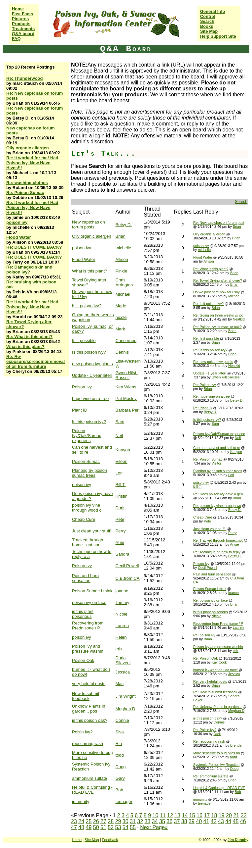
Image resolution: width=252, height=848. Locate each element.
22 (244, 815)
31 (133, 821)
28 (111, 821)
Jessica (123, 672)
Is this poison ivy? (89, 352)
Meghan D (125, 708)
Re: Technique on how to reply (217, 552)
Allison (122, 259)
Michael (123, 294)
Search (207, 21)
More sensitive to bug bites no (216, 753)
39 (192, 821)
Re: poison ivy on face (210, 600)
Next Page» (154, 827)
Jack (217, 734)
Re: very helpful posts (210, 681)
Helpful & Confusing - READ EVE (92, 790)
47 (74, 827)
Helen (121, 637)
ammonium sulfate (89, 778)
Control (207, 16)
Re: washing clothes (27, 182)
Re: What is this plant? (29, 336)
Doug (121, 766)
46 (243, 821)
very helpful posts (88, 683)
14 (185, 815)
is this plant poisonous (82, 614)
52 (111, 827)
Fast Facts (22, 13)
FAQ (16, 38)
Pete (120, 519)
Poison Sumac (86, 461)
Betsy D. (124, 224)
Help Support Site (218, 36)
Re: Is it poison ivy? (208, 304)
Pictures (20, 18)
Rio (119, 743)
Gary (120, 778)
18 (214, 815)
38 (184, 821)
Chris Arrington (124, 282)
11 (163, 815)
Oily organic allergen (27, 147)
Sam (120, 421)
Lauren (122, 625)
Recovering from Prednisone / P (87, 625)
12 (170, 815)
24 (81, 821)
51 (103, 827)
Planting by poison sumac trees (89, 473)
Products (21, 23)
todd (120, 755)
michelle (123, 247)
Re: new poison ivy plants (213, 362)
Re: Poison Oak (205, 658)
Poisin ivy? (82, 731)
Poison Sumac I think (92, 590)
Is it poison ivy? (86, 305)
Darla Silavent (123, 660)
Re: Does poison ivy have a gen (218, 494)
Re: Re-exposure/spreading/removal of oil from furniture (35, 361)
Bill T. (121, 484)
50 (96, 827)
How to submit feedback (85, 696)
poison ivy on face (89, 602)
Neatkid (239, 319)
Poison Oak (83, 660)
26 (96, 821)
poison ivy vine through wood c (86, 508)
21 (236, 815)
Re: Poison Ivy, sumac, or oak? (217, 327)
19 (222, 815)
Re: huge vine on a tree (211, 396)
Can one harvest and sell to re (216, 448)
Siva (120, 731)
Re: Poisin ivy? (204, 730)
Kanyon (123, 449)
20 (229, 815)
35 (162, 821)
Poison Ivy (82, 386)
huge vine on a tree (90, 398)
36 (169, 821)
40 (199, 821)
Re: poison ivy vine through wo (217, 506)
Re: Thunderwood (24, 78)
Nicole (121, 614)
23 (74, 821)
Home (18, 8)
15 (192, 815)
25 (89, 821)
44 (228, 821)
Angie (234, 544)
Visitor (216, 463)
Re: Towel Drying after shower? (217, 280)
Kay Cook (219, 662)
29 (118, 821)
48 (81, 827)
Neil (119, 435)
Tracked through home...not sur (87, 542)
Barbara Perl (128, 410)
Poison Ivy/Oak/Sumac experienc (86, 435)
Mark (120, 328)
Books (206, 26)
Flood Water (18, 237)
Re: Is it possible (206, 338)
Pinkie (121, 271)
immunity (80, 801)
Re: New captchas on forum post (218, 222)
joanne (122, 590)
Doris (121, 507)
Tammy (122, 602)
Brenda (235, 745)
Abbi (120, 542)
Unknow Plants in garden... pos (88, 709)
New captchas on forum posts (88, 224)
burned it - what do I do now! (215, 670)
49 (89, 827)
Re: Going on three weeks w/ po (218, 315)
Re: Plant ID (202, 408)
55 (133, 827)
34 (155, 821)
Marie (121, 305)
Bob (119, 789)
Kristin (121, 496)
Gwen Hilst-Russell (127, 375)
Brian (237, 226)
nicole (121, 317)
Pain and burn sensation (85, 578)
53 (118, 827)
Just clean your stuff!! (92, 530)
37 (177, 821)
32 (140, 821)
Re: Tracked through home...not (218, 540)
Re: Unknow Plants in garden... (217, 707)
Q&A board (23, 33)
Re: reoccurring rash (209, 741)
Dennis (122, 352)
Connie (122, 720)
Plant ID (79, 410)
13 (177, 815)
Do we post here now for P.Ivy (217, 292)
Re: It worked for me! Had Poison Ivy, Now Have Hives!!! (32, 162)
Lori (119, 473)
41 (206, 821)
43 (221, 821)
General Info (212, 11)
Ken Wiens (126, 386)
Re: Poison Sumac (25, 192)
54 (125, 827)
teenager (124, 801)
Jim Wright (126, 696)
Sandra (122, 554)
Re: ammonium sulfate (211, 776)
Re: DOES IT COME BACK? (34, 247)
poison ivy (16, 222)
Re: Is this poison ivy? (210, 350)
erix (119, 648)
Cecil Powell (127, 565)
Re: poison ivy (204, 635)
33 (148, 821)
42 (214, 821)
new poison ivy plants (92, 363)
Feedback (110, 840)
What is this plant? (25, 346)
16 (199, 815)
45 (236, 821)
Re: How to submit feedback (215, 692)
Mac (120, 683)
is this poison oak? (89, 720)
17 (207, 815)
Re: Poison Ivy (204, 385)
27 (103, 821)
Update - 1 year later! (92, 375)
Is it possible (84, 340)
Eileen (121, 461)
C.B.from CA (128, 578)
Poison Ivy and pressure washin (87, 649)
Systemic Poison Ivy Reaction (216, 765)
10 (156, 815)
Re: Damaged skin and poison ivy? (29, 269)
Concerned (126, 340)
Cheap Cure (83, 519)
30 (125, 821)
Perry (121, 530)
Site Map (209, 31)
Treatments (23, 28)
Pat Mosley (126, 398)
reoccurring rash (87, 743)
